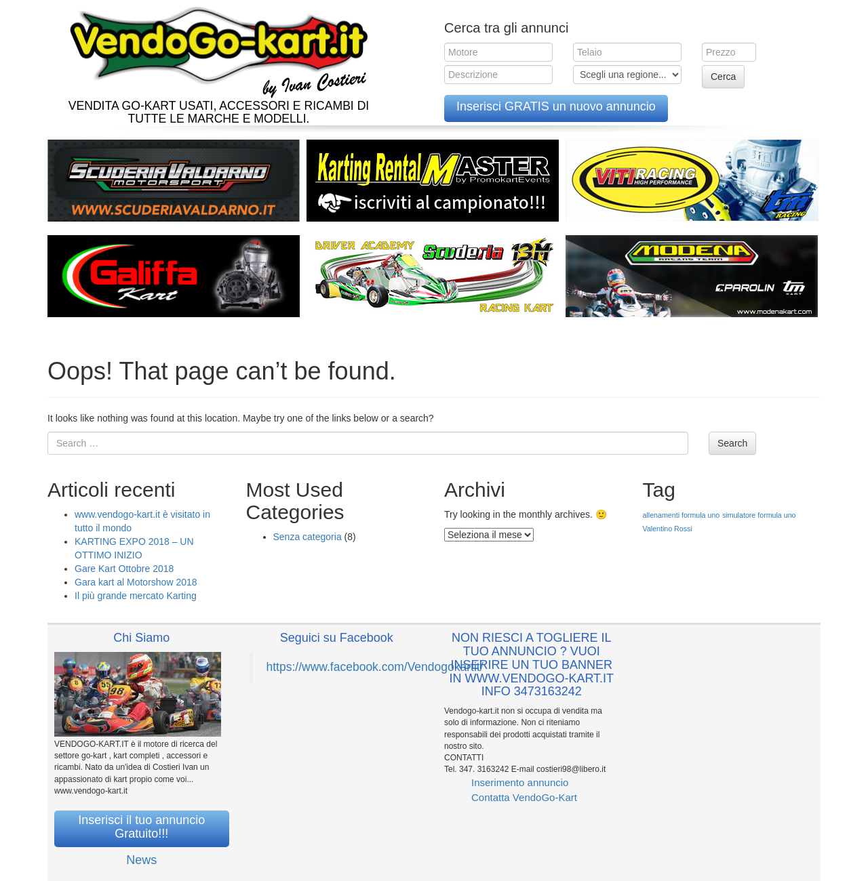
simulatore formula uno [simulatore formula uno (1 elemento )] (758, 515)
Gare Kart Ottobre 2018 (124, 568)
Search (732, 443)
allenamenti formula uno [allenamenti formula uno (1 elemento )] (681, 515)
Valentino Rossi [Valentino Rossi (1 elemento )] (667, 529)
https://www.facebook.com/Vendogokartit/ (375, 667)
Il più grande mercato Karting (136, 595)
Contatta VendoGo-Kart (524, 797)
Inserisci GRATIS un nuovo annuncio (556, 106)
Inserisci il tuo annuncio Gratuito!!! (141, 826)
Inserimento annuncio (519, 782)
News (141, 860)
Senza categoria (307, 536)
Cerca (723, 76)
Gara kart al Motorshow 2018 (136, 582)
